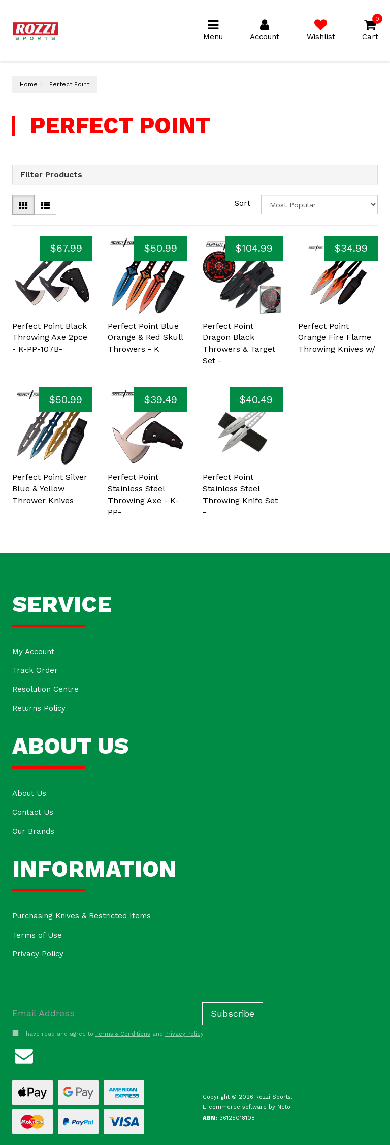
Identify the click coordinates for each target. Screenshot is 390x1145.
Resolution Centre (45, 689)
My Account (33, 651)
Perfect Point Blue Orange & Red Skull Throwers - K (145, 337)
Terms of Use (37, 935)
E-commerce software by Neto (246, 1107)
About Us (29, 793)
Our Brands (33, 831)
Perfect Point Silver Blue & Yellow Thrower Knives (49, 488)
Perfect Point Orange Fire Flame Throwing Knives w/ (336, 337)
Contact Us (32, 812)
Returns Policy (39, 708)
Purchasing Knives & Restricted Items (81, 915)
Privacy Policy (37, 953)
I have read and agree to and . (108, 1033)
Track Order (35, 670)
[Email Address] (103, 1013)
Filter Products (51, 174)
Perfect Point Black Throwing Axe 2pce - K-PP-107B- (49, 337)
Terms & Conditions (122, 1034)
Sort (242, 203)
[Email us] (24, 1054)
